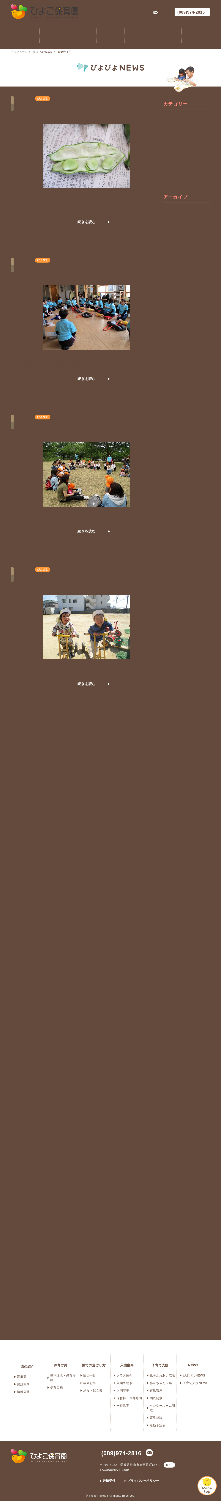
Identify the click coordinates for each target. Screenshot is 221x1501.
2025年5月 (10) (174, 333)
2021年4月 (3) (173, 883)
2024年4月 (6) (173, 479)
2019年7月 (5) (173, 1118)
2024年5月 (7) (173, 467)
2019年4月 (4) (173, 1152)
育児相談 (156, 1417)
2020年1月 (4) (173, 1051)
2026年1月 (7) (173, 243)
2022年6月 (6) (173, 726)
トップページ (19, 51)
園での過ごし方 (82, 39)
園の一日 (89, 1375)
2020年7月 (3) (173, 984)
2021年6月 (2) (173, 860)
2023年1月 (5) (173, 647)
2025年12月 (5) (174, 254)
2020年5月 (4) (173, 1006)
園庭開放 (156, 1398)
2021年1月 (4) (173, 916)
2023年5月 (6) (173, 602)
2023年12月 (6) (174, 524)
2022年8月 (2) (173, 703)
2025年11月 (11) (175, 266)
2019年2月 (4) (173, 1174)
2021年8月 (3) (173, 838)
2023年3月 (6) (173, 625)
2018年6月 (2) (173, 1264)
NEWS (167, 39)
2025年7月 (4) (173, 310)
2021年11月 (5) (174, 804)
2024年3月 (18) (174, 490)
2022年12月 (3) (174, 658)
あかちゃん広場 (182, 150)
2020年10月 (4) (174, 950)
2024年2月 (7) (173, 501)
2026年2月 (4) (173, 232)
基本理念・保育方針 (63, 1378)
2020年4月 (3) (173, 1017)
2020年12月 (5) (174, 927)
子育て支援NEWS (176, 128)
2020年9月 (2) (173, 961)
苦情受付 (109, 1480)
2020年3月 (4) (173, 1028)
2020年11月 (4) (174, 939)
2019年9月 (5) (173, 1096)
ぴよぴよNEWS (42, 51)
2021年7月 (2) (173, 849)
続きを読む (86, 222)
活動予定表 (158, 1425)
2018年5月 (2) (173, 1275)
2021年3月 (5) (173, 894)
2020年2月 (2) (173, 1040)
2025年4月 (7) (173, 344)
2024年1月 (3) (173, 512)
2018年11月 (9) (174, 1208)
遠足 (176, 173)
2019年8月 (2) (173, 1107)
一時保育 (123, 1405)
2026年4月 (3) (173, 209)
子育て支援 (139, 39)
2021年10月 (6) (174, 815)
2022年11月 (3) (174, 669)
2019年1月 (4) (173, 1186)
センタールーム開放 (162, 1408)
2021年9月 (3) (173, 826)
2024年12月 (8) (174, 389)
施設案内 (23, 1384)
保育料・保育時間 (129, 1398)
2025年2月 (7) (173, 367)
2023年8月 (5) (173, 568)
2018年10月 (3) (174, 1219)
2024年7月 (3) (173, 445)
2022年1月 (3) (173, 782)
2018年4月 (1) (173, 1286)
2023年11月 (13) (175, 535)
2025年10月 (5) (174, 277)
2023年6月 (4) (173, 591)
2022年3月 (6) (173, 759)
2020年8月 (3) (173, 972)
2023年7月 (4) (173, 580)
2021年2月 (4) (173, 905)
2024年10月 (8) (174, 411)
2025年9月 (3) (173, 288)
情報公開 (23, 1392)
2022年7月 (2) (173, 714)
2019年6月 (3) (173, 1129)
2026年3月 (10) (174, 221)
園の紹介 (25, 39)
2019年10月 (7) (174, 1085)
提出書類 (195, 39)
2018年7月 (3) (173, 1253)
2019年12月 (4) (174, 1062)
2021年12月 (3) (174, 793)
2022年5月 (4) (173, 737)
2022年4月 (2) (173, 748)
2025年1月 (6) (173, 378)
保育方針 (54, 39)
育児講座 (177, 161)
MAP (169, 1464)
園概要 (22, 1376)
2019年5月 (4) (173, 1141)
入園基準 (123, 1390)
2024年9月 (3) (173, 423)
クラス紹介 (125, 1375)
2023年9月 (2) (173, 557)
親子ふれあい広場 (184, 139)
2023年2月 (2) (173, 636)
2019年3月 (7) (173, 1163)
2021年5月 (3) (173, 871)
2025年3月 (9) (173, 355)
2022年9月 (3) (173, 692)
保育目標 (56, 1387)
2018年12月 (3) (174, 1197)
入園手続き (125, 1383)
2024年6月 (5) (173, 456)
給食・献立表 (92, 1390)
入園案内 (110, 39)
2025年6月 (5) (173, 322)
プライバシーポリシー (143, 1480)
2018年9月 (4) (173, 1230)
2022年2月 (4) (173, 770)
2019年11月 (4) (174, 1073)
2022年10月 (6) (174, 681)
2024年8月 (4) (173, 434)
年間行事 (89, 1383)
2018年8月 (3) (173, 1242)
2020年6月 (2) (173, 995)
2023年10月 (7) (174, 546)
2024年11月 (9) (174, 400)
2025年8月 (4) (173, 299)
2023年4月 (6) (173, 613)
